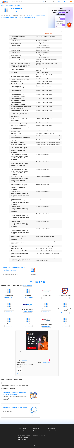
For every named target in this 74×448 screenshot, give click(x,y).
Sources (19, 356)
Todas (2, 5)
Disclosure (35, 430)
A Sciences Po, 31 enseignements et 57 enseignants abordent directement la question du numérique (14, 269)
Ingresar (66, 1)
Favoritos (13, 11)
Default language (42, 360)
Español (71, 1)
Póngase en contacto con (39, 435)
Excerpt (19, 351)
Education (17, 5)
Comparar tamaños (50, 1)
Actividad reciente (52, 430)
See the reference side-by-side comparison (13, 15)
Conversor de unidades (23, 437)
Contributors (20, 366)
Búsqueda (39, 1)
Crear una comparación (44, 2)
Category (19, 360)
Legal (34, 433)
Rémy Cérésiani (46, 362)
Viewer (18, 362)
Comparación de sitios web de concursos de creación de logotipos (14, 393)
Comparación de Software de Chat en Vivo (15, 407)
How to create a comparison (24, 430)
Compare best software (23, 433)
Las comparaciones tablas (24, 435)
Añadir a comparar (27, 285)
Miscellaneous (9, 5)
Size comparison (22, 439)
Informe (32, 281)
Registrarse (59, 1)
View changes (20, 373)
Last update (20, 364)
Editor (39, 362)
